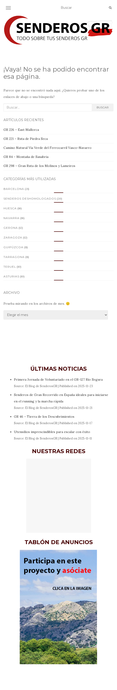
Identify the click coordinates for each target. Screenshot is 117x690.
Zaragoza (12, 237)
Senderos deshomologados (29, 198)
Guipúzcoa (13, 247)
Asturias (11, 276)
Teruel (9, 266)
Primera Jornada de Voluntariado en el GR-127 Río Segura (58, 379)
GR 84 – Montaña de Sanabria (25, 157)
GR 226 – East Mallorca (21, 130)
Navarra (11, 218)
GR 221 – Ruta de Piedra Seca (25, 139)
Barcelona (13, 189)
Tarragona (14, 257)
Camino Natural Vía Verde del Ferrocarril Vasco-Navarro (47, 148)
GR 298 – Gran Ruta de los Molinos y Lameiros (39, 166)
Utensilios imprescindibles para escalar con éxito (52, 432)
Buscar (103, 107)
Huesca (10, 208)
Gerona (10, 227)
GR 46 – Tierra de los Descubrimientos (44, 416)
